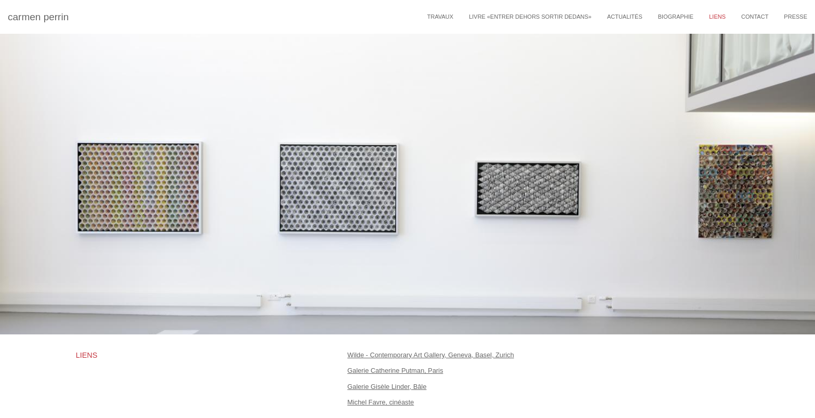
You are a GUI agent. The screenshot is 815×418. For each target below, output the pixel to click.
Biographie (675, 17)
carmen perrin (38, 16)
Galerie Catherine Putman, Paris (395, 370)
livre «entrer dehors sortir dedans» (530, 17)
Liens (717, 17)
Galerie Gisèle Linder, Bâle (386, 386)
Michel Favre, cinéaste (380, 402)
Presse (795, 17)
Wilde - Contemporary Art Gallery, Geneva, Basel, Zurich (430, 355)
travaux (440, 17)
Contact (754, 17)
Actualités (624, 17)
